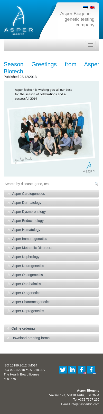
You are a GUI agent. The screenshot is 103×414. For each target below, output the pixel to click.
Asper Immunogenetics (29, 239)
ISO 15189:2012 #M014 (20, 365)
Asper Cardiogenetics (28, 194)
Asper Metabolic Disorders (32, 248)
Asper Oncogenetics (27, 275)
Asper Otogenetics (26, 293)
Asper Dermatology (26, 203)
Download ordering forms (30, 338)
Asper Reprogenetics (28, 311)
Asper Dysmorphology (29, 212)
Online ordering (23, 328)
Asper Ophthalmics (26, 284)
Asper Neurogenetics (28, 266)
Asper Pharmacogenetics (31, 302)
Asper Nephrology (25, 257)
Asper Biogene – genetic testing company (77, 19)
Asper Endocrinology (28, 221)
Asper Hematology (26, 230)
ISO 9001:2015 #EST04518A (24, 370)
